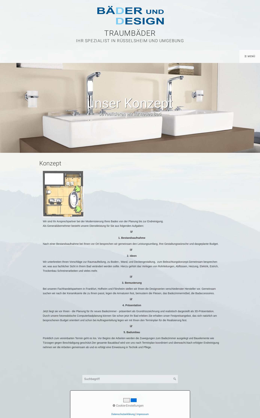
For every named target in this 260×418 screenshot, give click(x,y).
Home (9, 56)
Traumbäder (130, 33)
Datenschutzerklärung (123, 414)
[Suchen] (175, 379)
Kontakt (110, 56)
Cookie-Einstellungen (128, 405)
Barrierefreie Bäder (79, 56)
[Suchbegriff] (130, 379)
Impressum (142, 414)
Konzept (48, 56)
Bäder (27, 56)
